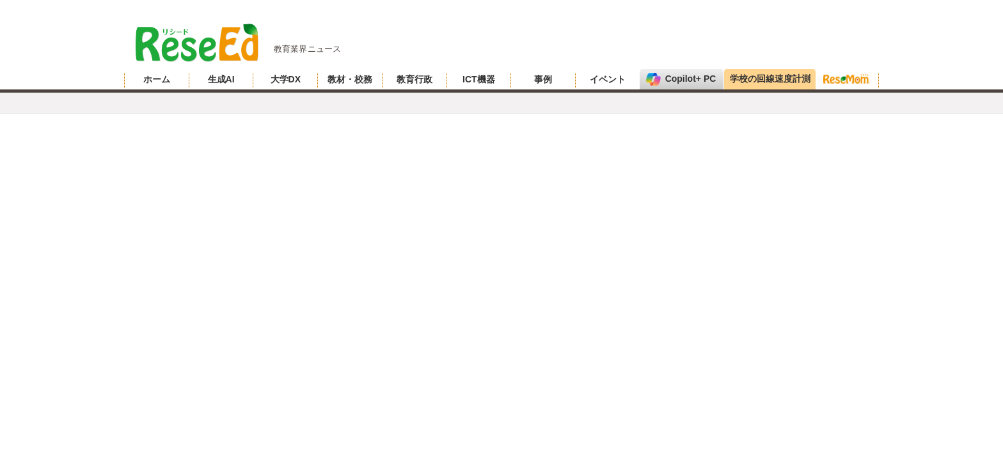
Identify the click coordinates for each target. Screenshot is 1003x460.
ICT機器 (478, 79)
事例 (543, 79)
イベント (608, 79)
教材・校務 (350, 79)
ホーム (156, 79)
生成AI (221, 79)
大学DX (286, 79)
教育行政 (414, 79)
